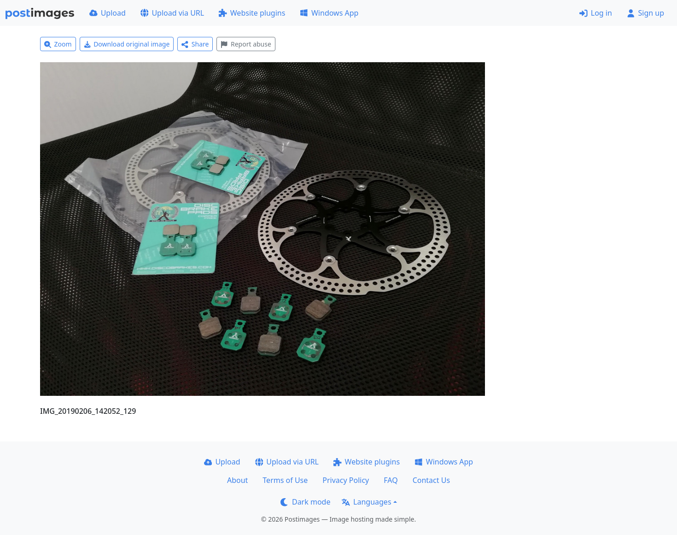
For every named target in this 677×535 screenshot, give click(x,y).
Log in (595, 13)
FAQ (390, 480)
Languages (366, 502)
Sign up (645, 13)
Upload (107, 13)
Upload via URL (172, 13)
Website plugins (252, 13)
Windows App (329, 13)
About (237, 480)
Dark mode (305, 502)
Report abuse (246, 44)
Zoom (58, 44)
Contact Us (431, 480)
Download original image (127, 44)
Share (195, 44)
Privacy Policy (345, 480)
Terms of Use (285, 480)
